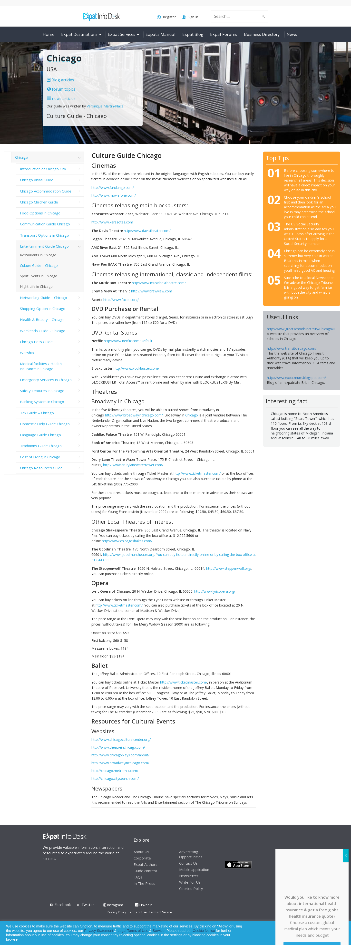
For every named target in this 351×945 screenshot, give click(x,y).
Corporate (142, 858)
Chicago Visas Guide (36, 179)
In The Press (144, 883)
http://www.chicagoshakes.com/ (127, 541)
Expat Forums (223, 34)
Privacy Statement (98, 931)
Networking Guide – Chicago (43, 297)
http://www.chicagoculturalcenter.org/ (121, 739)
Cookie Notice (204, 931)
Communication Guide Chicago (45, 224)
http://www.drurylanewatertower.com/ (133, 465)
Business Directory (262, 34)
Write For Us (190, 882)
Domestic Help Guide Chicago (45, 423)
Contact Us (188, 863)
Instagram (113, 905)
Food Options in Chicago (40, 213)
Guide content (145, 870)
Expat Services (121, 34)
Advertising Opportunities (191, 854)
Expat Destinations (79, 34)
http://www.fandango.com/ (112, 187)
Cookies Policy (191, 888)
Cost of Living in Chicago (40, 456)
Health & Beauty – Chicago (42, 319)
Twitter (87, 904)
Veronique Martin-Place (105, 106)
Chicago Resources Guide (41, 467)
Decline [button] (334, 933)
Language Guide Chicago (40, 434)
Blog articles (60, 80)
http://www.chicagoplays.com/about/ (120, 755)
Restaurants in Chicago (38, 255)
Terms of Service (160, 912)
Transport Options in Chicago (44, 235)
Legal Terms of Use (132, 931)
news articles (61, 98)
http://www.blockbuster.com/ (136, 368)
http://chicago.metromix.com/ (114, 770)
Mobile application (194, 869)
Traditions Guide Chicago (41, 445)
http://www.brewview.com (151, 291)
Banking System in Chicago (42, 401)
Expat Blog (192, 34)
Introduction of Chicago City (43, 168)
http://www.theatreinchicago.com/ (118, 747)
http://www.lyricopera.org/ (214, 591)
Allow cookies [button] (312, 933)
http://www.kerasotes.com (112, 222)
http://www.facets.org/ (121, 299)
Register (166, 17)
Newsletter (188, 875)
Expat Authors (145, 864)
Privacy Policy (116, 912)
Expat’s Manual (161, 34)
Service (159, 931)
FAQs (138, 877)
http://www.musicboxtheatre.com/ (159, 282)
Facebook (63, 904)
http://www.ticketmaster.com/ (197, 473)
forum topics (61, 89)
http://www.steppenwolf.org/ (228, 568)
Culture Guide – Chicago (39, 265)
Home (48, 34)
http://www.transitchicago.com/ (291, 348)
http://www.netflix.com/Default (128, 340)
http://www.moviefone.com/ (113, 195)
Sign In (190, 17)
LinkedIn (143, 905)
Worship (27, 352)
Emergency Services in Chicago (46, 379)
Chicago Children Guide (39, 202)
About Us (141, 851)
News (292, 34)
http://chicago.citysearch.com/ (115, 778)
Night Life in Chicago (36, 286)
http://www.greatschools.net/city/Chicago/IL (301, 329)
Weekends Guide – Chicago (42, 330)
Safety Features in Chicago (42, 390)
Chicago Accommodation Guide (45, 191)
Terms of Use (137, 912)
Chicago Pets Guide (36, 341)
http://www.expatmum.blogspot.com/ (296, 377)
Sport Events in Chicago (38, 276)
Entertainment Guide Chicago (44, 246)
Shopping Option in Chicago (42, 308)
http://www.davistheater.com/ (147, 230)
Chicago (191, 415)
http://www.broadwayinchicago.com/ (134, 415)
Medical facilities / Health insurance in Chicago (41, 366)
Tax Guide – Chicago (37, 412)
